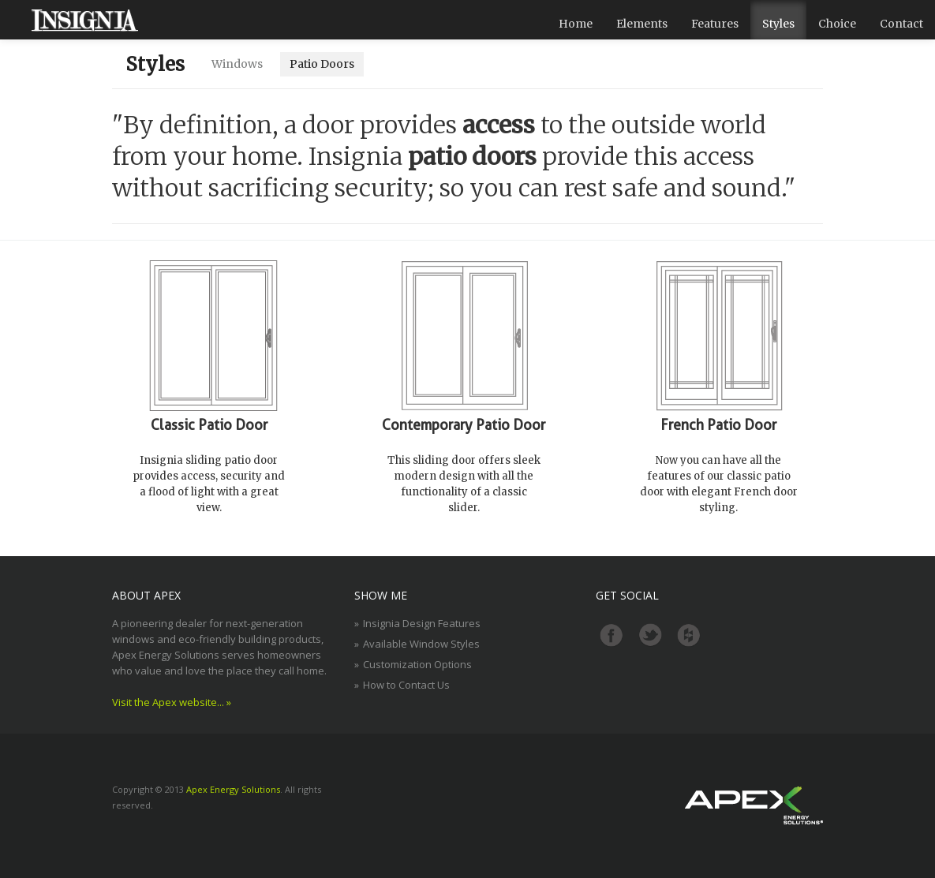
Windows (237, 64)
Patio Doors (322, 64)
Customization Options (417, 664)
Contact (901, 24)
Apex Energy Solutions (233, 789)
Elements (642, 24)
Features (715, 24)
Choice (837, 24)
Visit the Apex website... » (171, 702)
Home (576, 24)
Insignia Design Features (422, 623)
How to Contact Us (406, 685)
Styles (778, 24)
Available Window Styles (421, 644)
